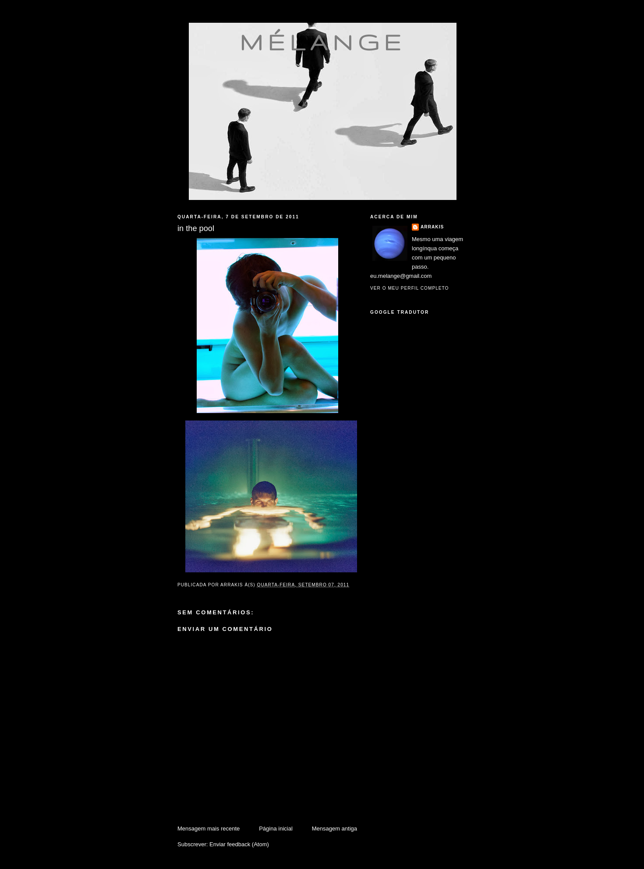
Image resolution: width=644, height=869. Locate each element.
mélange (323, 42)
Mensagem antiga (334, 828)
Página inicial (276, 828)
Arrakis (432, 226)
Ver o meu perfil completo (409, 288)
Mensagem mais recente (208, 828)
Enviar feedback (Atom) (239, 844)
